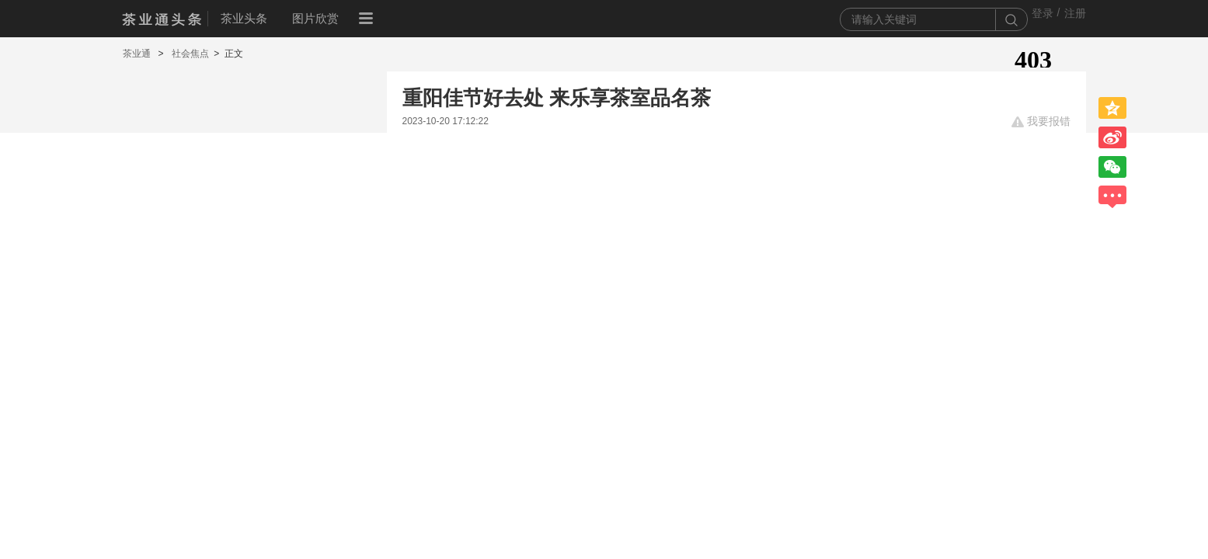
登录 (1042, 13)
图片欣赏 (315, 18)
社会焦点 (190, 53)
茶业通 (138, 53)
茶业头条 (244, 18)
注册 (1075, 13)
